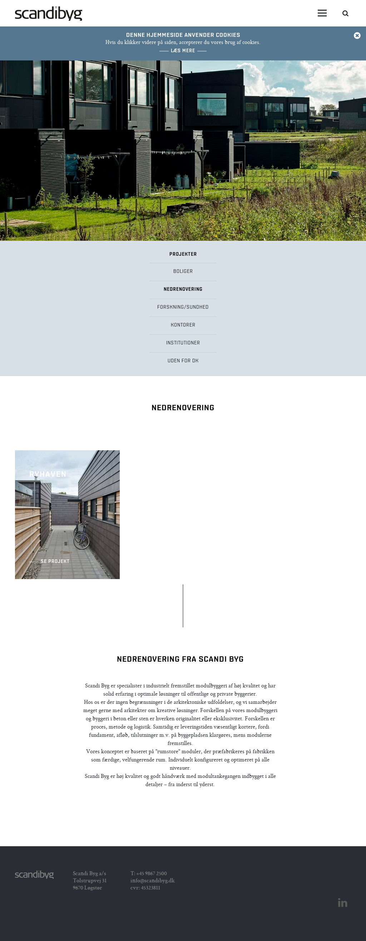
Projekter (183, 254)
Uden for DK (183, 361)
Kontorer (183, 325)
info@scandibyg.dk (152, 881)
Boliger (183, 271)
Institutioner (183, 343)
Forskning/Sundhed (183, 307)
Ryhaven (67, 514)
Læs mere (183, 51)
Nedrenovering (183, 289)
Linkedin (342, 902)
